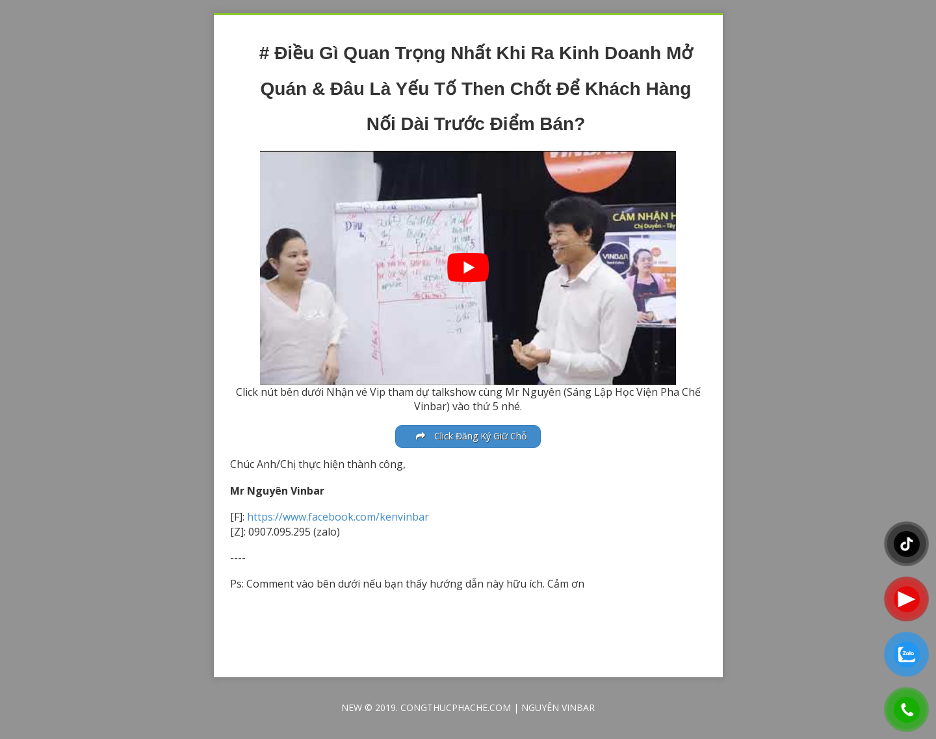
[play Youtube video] (468, 268)
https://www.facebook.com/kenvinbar (338, 517)
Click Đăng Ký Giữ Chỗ (471, 436)
